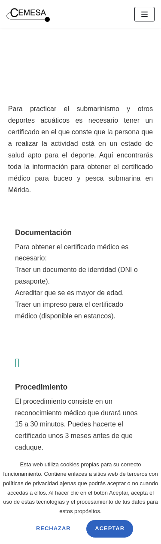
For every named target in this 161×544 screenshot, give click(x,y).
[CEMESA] (28, 14)
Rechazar (53, 528)
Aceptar (110, 528)
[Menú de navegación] (144, 14)
